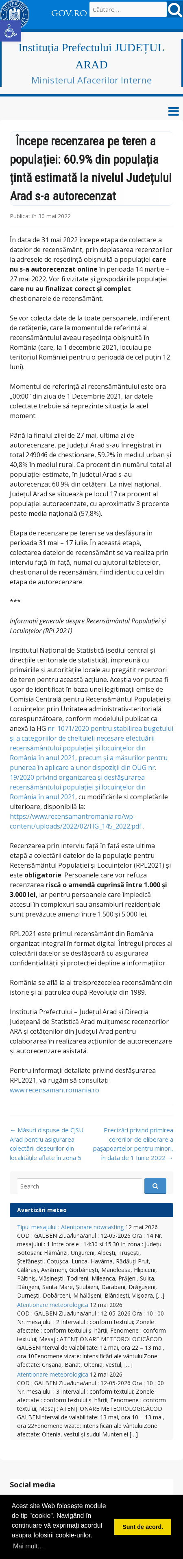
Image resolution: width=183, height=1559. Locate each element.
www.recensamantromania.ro (54, 1089)
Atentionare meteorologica (52, 1305)
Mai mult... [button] (28, 1546)
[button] (10, 31)
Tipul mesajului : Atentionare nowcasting (70, 1227)
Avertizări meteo (42, 1210)
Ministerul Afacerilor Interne (91, 80)
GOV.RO (69, 13)
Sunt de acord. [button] (142, 1527)
